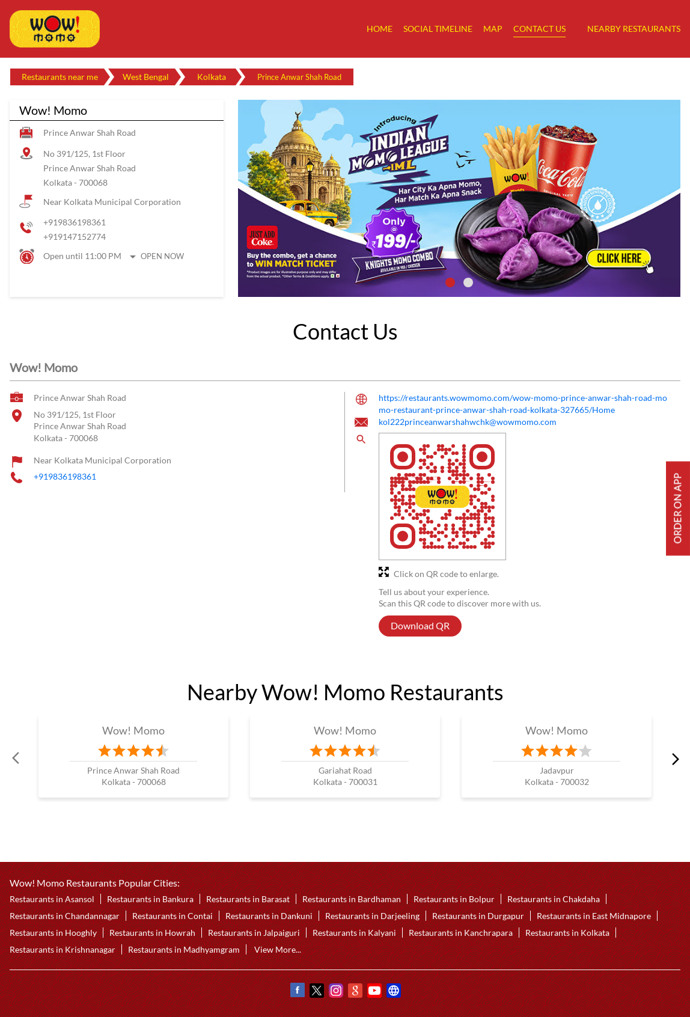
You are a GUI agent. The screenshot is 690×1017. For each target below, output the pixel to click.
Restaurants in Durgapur (478, 916)
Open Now (162, 256)
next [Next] (673, 758)
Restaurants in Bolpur (454, 899)
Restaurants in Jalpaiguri (254, 932)
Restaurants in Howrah (152, 932)
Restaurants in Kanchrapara (461, 932)
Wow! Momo (133, 730)
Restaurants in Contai (172, 916)
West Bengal (146, 77)
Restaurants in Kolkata (567, 932)
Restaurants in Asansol (52, 899)
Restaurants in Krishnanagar (62, 949)
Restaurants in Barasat (248, 899)
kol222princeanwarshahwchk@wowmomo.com (468, 422)
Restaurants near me (60, 77)
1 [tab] (450, 282)
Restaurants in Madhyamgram (184, 949)
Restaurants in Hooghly (53, 932)
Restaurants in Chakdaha (553, 899)
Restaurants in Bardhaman (351, 899)
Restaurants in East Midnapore (594, 916)
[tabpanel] (459, 198)
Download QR (420, 626)
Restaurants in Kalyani (354, 932)
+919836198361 (74, 222)
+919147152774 (74, 236)
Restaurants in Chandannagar (65, 916)
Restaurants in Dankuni (269, 916)
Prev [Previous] (17, 758)
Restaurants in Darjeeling (372, 916)
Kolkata (211, 77)
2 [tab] (468, 282)
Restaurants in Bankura (150, 899)
